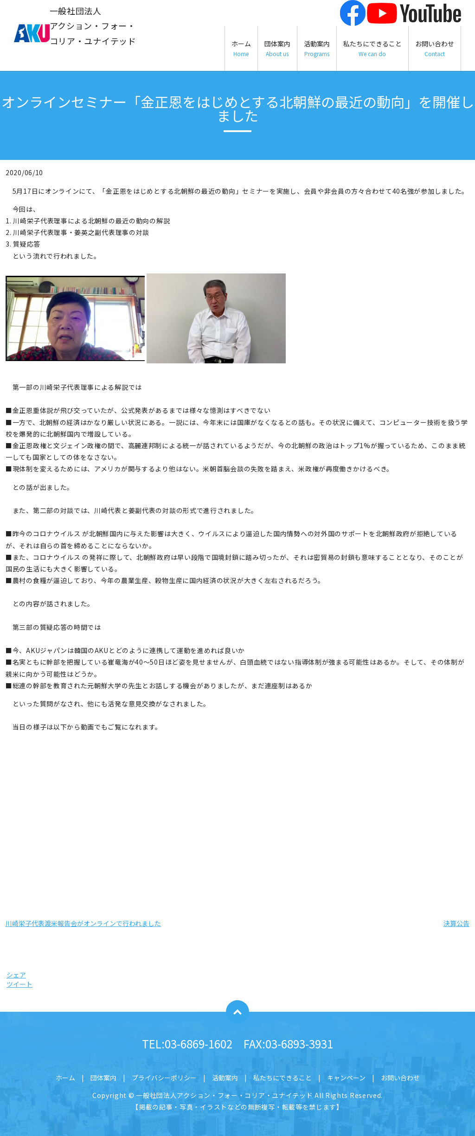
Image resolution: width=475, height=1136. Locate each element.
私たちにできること (372, 48)
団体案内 (277, 48)
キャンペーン (346, 1077)
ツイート (19, 984)
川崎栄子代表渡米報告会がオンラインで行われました (83, 923)
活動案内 (317, 48)
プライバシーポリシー (164, 1077)
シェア (16, 974)
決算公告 (456, 923)
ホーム (241, 48)
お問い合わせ (434, 48)
